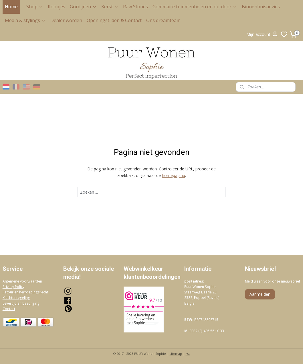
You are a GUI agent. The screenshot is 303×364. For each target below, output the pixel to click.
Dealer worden (66, 20)
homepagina (173, 175)
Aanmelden (259, 294)
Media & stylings (25, 20)
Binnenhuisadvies (261, 6)
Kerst (109, 6)
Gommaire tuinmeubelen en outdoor (195, 6)
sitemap (176, 353)
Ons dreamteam (163, 20)
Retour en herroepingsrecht (25, 292)
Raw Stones (135, 6)
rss (188, 353)
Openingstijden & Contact (114, 20)
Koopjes (56, 6)
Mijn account (262, 34)
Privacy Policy (13, 286)
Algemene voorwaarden (22, 281)
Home (11, 6)
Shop (34, 6)
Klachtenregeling (16, 297)
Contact (9, 308)
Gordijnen (83, 6)
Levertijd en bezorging (21, 303)
